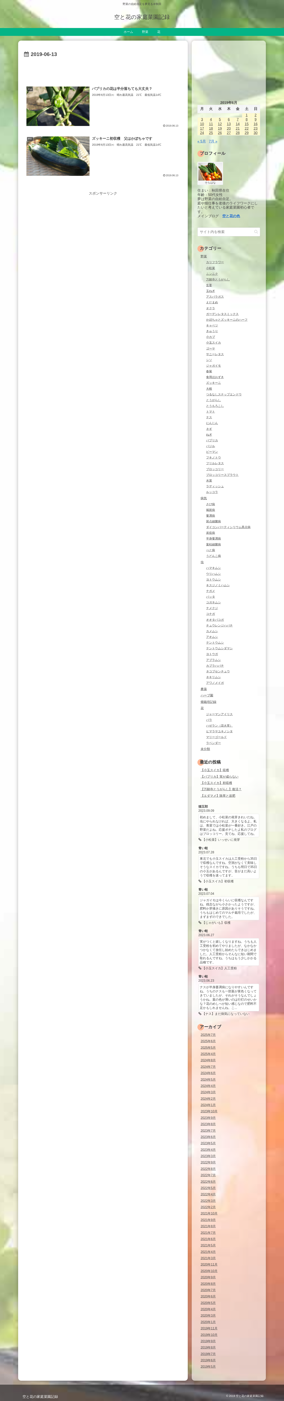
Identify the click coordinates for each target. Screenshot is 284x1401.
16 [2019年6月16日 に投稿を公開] (256, 124)
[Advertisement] (103, 70)
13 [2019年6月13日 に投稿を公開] (229, 124)
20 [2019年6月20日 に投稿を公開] (229, 128)
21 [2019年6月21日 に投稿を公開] (238, 128)
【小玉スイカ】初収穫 (216, 783)
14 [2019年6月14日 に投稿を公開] (238, 124)
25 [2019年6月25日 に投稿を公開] (211, 133)
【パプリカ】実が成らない (219, 776)
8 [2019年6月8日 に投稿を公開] (247, 119)
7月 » (213, 141)
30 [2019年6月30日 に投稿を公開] (256, 133)
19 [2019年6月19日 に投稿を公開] (220, 128)
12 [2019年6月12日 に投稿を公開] (220, 124)
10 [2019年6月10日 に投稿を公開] (202, 124)
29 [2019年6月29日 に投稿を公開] (247, 133)
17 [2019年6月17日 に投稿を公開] (202, 128)
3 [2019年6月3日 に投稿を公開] (202, 119)
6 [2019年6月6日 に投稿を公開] (229, 119)
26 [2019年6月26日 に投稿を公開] (220, 133)
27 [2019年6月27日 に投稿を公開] (229, 133)
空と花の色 (231, 216)
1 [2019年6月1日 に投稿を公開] (247, 115)
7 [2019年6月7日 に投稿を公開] (238, 119)
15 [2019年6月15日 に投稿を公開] (247, 124)
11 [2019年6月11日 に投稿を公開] (211, 124)
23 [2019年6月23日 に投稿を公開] (256, 128)
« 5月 (201, 141)
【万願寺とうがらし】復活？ (221, 789)
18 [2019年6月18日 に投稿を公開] (211, 128)
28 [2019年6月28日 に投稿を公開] (238, 133)
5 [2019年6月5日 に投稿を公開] (220, 119)
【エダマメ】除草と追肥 (218, 795)
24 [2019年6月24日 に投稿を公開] (202, 133)
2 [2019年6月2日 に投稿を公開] (256, 115)
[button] (256, 231)
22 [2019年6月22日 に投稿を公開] (247, 128)
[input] (228, 231)
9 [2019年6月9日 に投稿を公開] (256, 119)
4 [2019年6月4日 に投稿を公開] (211, 119)
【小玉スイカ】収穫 (215, 770)
